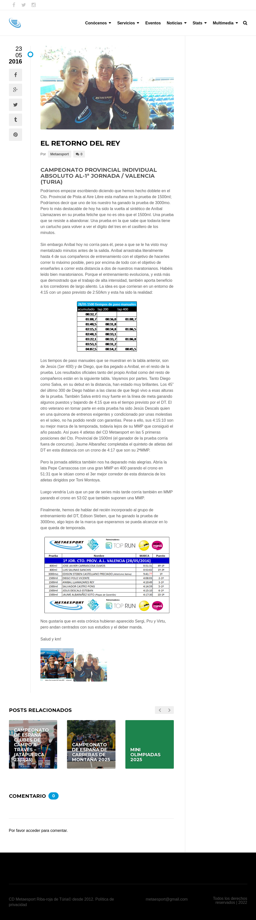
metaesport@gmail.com (167, 899)
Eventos (153, 23)
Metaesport (59, 154)
